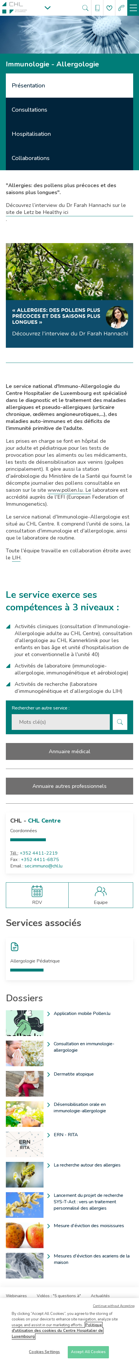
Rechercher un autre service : (41, 708)
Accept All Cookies (88, 1352)
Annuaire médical (70, 751)
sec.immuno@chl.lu (43, 866)
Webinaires (16, 1296)
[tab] (69, 85)
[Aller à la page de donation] (109, 8)
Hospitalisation (31, 134)
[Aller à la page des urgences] (121, 8)
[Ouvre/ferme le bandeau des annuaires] (97, 8)
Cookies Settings (44, 1352)
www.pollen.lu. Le (69, 489)
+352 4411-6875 (40, 859)
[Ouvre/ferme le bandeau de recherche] (85, 8)
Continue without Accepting (114, 1306)
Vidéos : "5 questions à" (59, 1296)
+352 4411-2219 (39, 853)
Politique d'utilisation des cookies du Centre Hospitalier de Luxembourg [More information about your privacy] (57, 1331)
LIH (16, 557)
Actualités (100, 1296)
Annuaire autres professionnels (69, 786)
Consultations (29, 110)
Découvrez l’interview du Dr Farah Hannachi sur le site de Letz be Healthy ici (66, 209)
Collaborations (31, 158)
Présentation (28, 85)
